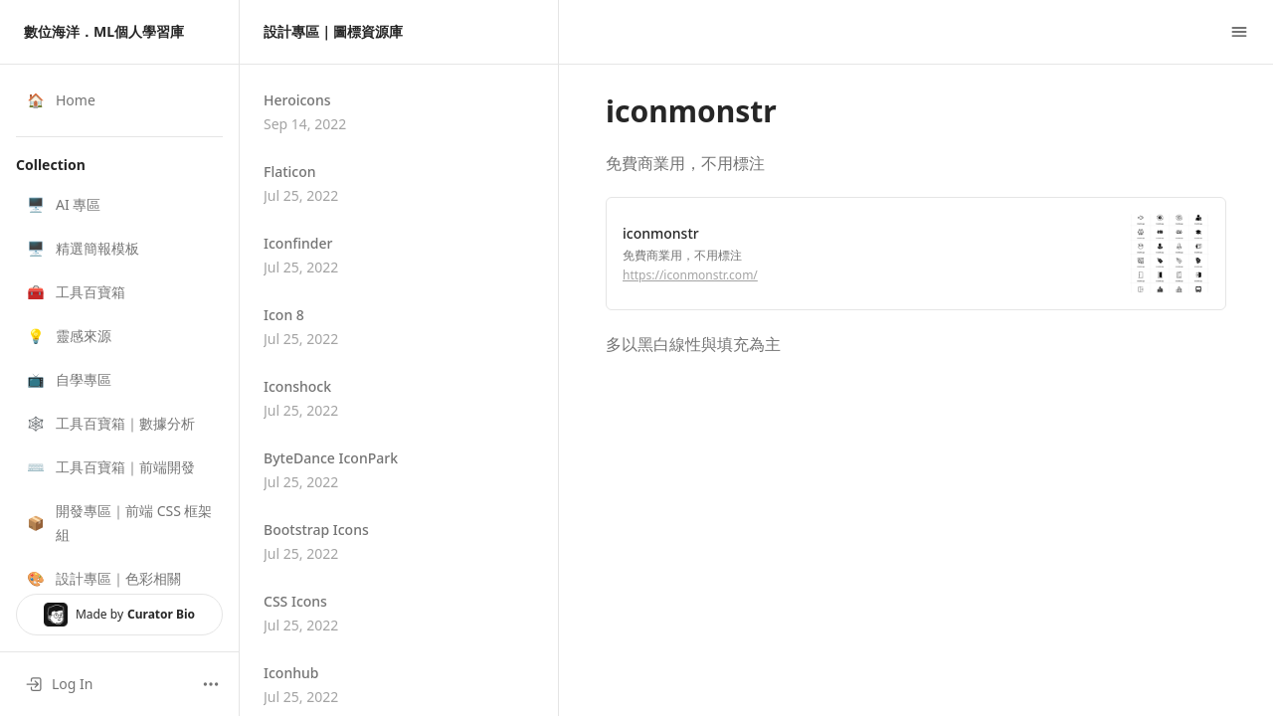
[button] (119, 205)
